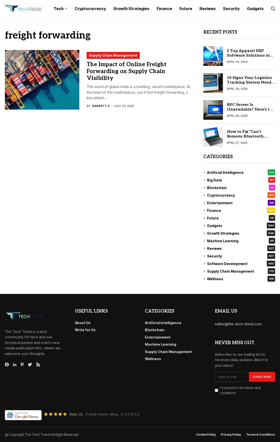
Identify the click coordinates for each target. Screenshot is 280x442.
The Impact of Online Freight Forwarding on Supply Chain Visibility (126, 71)
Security (241, 256)
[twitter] (30, 364)
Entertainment (241, 203)
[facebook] (7, 364)
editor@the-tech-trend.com (238, 324)
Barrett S (101, 106)
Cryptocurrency (241, 195)
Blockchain (241, 187)
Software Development (241, 263)
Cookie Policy (206, 434)
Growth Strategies (241, 233)
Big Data (241, 180)
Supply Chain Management (113, 55)
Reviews (241, 248)
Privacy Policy (231, 434)
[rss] (38, 364)
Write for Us (85, 330)
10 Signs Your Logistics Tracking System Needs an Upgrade (250, 82)
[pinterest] (22, 364)
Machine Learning (241, 241)
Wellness (241, 279)
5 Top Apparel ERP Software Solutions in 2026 (248, 56)
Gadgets (241, 225)
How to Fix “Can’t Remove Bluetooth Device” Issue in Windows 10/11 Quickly (250, 138)
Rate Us (76, 414)
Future (241, 218)
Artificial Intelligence (241, 172)
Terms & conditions (260, 434)
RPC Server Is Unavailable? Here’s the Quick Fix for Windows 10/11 (250, 111)
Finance (241, 210)
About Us (83, 323)
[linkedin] (14, 364)
